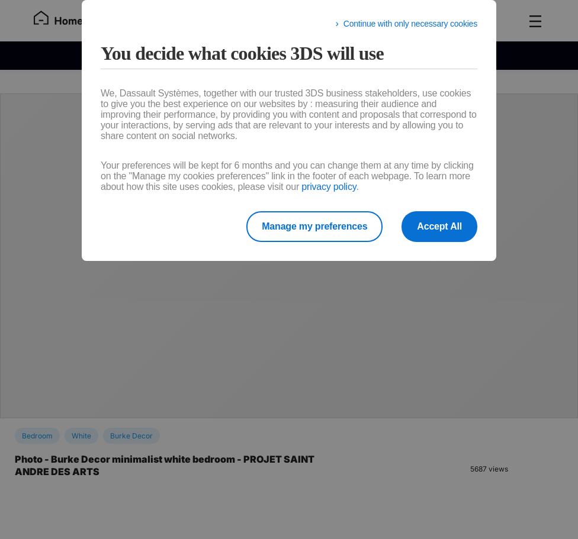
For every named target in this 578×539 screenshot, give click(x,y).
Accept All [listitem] (439, 226)
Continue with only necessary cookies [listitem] (410, 23)
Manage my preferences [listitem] (314, 226)
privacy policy (328, 187)
